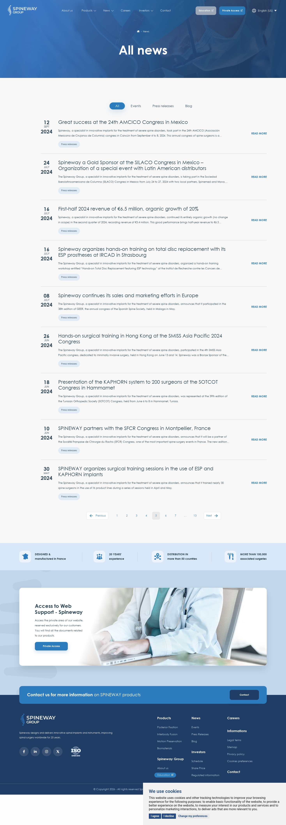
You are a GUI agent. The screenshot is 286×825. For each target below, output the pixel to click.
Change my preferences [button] (192, 816)
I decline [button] (169, 816)
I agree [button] (155, 816)
